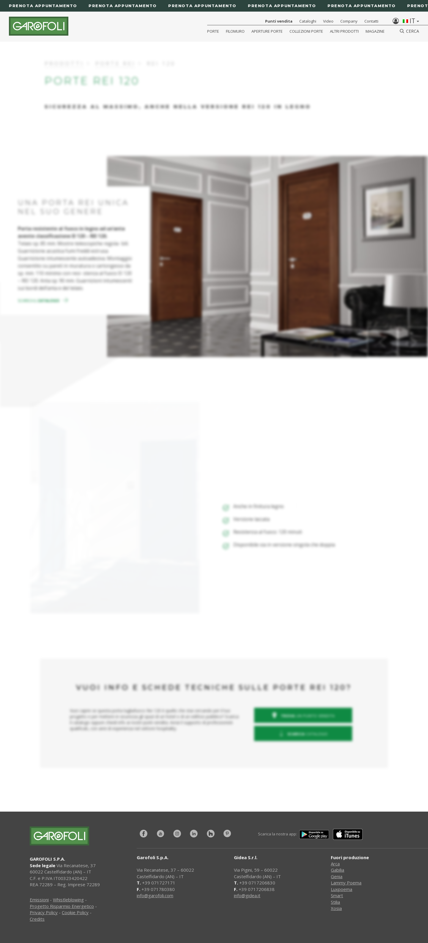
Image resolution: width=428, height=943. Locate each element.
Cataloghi (307, 21)
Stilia (335, 902)
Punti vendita (278, 21)
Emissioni (39, 900)
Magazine (375, 31)
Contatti (371, 21)
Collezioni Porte (306, 31)
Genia (336, 876)
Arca (335, 864)
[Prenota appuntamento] (214, 6)
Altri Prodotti (344, 31)
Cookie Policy (75, 912)
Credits (37, 919)
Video (328, 21)
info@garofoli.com (155, 895)
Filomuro (235, 31)
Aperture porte (267, 31)
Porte (213, 31)
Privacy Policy (44, 912)
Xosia (336, 908)
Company (349, 21)
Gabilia (337, 870)
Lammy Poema (346, 883)
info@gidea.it (247, 895)
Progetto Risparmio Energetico (62, 906)
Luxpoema (341, 889)
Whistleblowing (68, 900)
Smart (337, 895)
